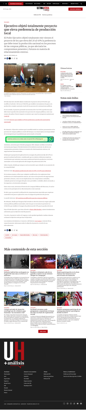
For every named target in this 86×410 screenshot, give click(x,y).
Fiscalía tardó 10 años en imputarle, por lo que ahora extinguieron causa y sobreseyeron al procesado (72, 133)
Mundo (62, 84)
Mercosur (35, 235)
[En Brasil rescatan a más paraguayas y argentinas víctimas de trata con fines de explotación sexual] (42, 299)
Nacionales (6, 22)
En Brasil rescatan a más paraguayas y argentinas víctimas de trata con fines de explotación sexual (42, 312)
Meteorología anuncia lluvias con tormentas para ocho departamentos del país (71, 116)
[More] (41, 3)
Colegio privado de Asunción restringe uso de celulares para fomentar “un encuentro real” (15, 311)
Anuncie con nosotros (30, 372)
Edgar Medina (44, 327)
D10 (44, 3)
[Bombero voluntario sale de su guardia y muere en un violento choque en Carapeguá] (42, 262)
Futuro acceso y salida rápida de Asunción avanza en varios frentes (70, 127)
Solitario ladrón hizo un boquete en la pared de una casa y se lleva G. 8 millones (16, 274)
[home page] (43, 9)
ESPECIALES (56, 3)
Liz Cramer (38, 221)
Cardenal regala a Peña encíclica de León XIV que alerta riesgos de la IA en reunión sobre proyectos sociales (66, 75)
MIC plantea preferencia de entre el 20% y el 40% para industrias (32, 171)
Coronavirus (8, 238)
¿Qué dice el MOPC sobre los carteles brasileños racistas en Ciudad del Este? (71, 122)
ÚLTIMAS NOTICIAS (16, 3)
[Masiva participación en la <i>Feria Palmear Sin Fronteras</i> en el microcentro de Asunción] (69, 262)
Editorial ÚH (37, 14)
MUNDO (49, 3)
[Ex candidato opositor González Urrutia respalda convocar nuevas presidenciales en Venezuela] (79, 85)
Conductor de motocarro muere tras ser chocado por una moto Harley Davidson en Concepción (71, 139)
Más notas (43, 332)
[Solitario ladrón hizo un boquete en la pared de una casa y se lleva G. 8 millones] (16, 262)
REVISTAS (65, 3)
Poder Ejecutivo (44, 235)
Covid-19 (6, 116)
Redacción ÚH (72, 80)
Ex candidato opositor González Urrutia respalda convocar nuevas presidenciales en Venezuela (67, 87)
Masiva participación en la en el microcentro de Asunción (68, 274)
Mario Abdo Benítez (36, 210)
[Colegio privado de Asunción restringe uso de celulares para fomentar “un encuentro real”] (16, 299)
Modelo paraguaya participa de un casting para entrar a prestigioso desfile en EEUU (69, 311)
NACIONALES (29, 3)
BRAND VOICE (74, 3)
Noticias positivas (47, 14)
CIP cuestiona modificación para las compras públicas (31, 198)
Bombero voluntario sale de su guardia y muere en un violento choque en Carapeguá (41, 274)
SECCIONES (37, 3)
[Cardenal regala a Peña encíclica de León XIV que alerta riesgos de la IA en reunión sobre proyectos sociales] (79, 73)
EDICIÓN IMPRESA (75, 9)
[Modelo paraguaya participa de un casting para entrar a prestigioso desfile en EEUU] (69, 299)
